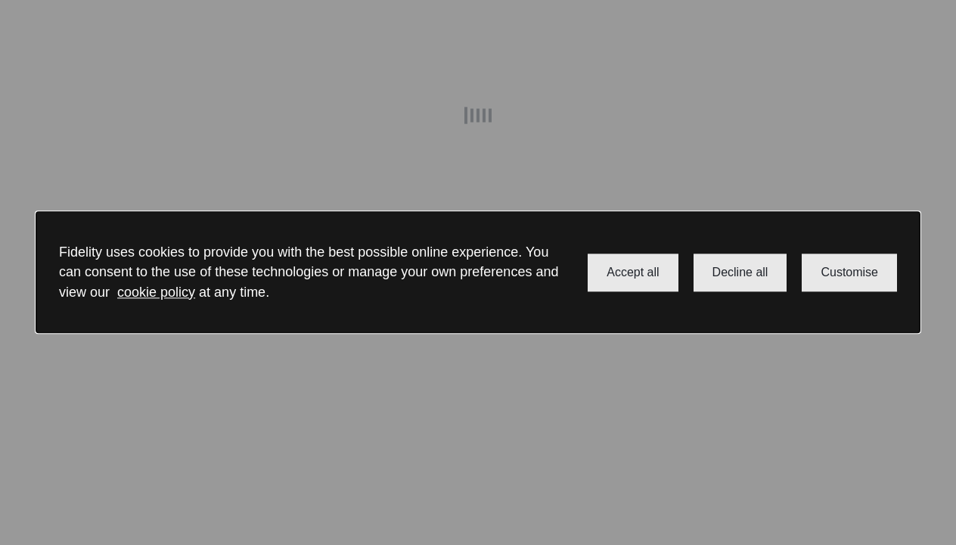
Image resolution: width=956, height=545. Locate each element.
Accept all (633, 272)
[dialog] (478, 272)
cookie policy (156, 292)
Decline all (740, 272)
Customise (849, 272)
